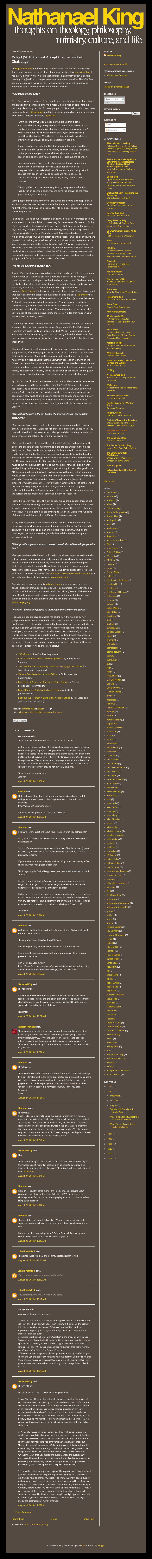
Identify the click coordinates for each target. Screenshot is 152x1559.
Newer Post (18, 1519)
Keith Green (112, 787)
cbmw (109, 568)
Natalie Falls (112, 859)
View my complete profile (116, 64)
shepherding (112, 975)
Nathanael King (25, 984)
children (110, 576)
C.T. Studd (111, 560)
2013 (110, 1134)
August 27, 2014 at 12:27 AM (32, 817)
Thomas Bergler (114, 1027)
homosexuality (114, 720)
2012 (110, 1139)
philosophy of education (118, 903)
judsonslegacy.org (21, 602)
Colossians (112, 596)
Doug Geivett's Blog (116, 221)
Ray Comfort (113, 931)
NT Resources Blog (116, 375)
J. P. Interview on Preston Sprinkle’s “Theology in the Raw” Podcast (121, 322)
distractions (112, 628)
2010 (110, 1149)
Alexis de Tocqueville (116, 512)
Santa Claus (112, 963)
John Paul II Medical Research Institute (70, 573)
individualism (113, 748)
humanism (111, 732)
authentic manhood (116, 540)
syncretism (112, 1011)
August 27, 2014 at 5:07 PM (31, 1176)
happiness (111, 700)
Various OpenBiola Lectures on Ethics (37, 674)
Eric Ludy (111, 644)
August (114, 1105)
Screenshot (29, 1172)
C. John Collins (113, 552)
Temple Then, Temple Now (118, 307)
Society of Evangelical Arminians (122, 420)
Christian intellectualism (118, 580)
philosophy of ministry (117, 907)
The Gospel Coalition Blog (119, 445)
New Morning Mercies (117, 871)
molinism (111, 847)
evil (108, 664)
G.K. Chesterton (114, 680)
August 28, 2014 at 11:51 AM (32, 1299)
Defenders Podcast (116, 203)
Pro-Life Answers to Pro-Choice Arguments (40, 658)
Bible (109, 544)
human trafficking (115, 728)
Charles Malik (113, 572)
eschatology (112, 648)
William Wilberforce (116, 1058)
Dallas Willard (113, 608)
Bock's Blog (112, 177)
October (114, 1101)
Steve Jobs (112, 999)
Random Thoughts (27, 1027)
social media (40, 712)
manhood (111, 803)
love (109, 799)
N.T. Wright (112, 855)
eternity (110, 656)
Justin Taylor (112, 330)
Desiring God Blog (115, 213)
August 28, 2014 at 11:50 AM (32, 1260)
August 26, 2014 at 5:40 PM (31, 781)
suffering (111, 1003)
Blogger (101, 1545)
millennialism (113, 839)
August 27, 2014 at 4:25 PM (31, 1140)
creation (110, 600)
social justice (113, 983)
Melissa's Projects (115, 353)
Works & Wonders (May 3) (119, 198)
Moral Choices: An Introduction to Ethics (39, 690)
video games (113, 1047)
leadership (111, 795)
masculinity (112, 815)
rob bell (110, 943)
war (108, 1051)
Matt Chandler (113, 819)
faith (109, 668)
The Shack (111, 1015)
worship (110, 1063)
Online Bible (112, 102)
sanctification (113, 959)
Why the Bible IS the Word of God (122, 292)
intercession (112, 752)
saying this (50, 116)
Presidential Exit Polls (116, 398)
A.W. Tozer (111, 492)
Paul (109, 891)
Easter (110, 636)
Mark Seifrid (112, 807)
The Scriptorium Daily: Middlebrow (117, 454)
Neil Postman (113, 867)
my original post (83, 72)
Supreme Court (114, 1007)
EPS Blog (111, 248)
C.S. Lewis (111, 556)
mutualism (112, 851)
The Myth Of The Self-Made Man (121, 300)
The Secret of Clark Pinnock (119, 415)
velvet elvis (112, 1043)
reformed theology (116, 935)
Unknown (22, 828)
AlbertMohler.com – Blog (118, 143)
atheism (110, 532)
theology (111, 1019)
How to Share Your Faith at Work (121, 448)
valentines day (113, 1035)
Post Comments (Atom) (36, 1525)
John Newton (113, 771)
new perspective (114, 875)
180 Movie (23, 654)
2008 (110, 1158)
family (109, 672)
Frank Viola (112, 289)
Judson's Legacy (53, 584)
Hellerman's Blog (115, 297)
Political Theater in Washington (120, 236)
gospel (110, 696)
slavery (110, 979)
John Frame (112, 764)
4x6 (83, 1545)
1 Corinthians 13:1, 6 (116, 366)
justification (112, 784)
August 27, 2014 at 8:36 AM (31, 974)
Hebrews (111, 704)
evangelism (112, 660)
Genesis (110, 684)
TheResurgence (114, 466)
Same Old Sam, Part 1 (116, 441)
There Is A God (114, 1023)
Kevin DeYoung (114, 791)
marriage (111, 811)
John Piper (111, 775)
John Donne (112, 759)
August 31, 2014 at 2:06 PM (31, 1505)
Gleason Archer (114, 692)
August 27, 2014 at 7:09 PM (31, 1205)
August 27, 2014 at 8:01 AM (31, 915)
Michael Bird (112, 827)
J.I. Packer (111, 755)
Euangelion (112, 261)
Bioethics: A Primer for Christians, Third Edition (43, 682)
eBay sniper (109, 481)
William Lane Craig (115, 1055)
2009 (110, 1154)
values (110, 1039)
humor (110, 736)
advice (110, 504)
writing (110, 1067)
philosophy (112, 899)
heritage (110, 712)
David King (111, 616)
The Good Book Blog (116, 438)
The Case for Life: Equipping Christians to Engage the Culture (50, 666)
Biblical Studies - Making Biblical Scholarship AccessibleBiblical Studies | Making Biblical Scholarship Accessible (121, 163)
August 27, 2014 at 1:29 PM (31, 1052)
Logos (120, 102)
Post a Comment (23, 1512)
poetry (110, 911)
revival (110, 939)
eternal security (114, 652)
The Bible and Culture (117, 431)
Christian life (112, 584)
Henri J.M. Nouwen (115, 708)
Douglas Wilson (114, 632)
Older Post (89, 1519)
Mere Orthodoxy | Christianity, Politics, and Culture (121, 362)
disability (111, 624)
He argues (82, 295)
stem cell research (54, 712)
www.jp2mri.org (59, 577)
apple (109, 524)
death (109, 620)
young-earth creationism (118, 1070)
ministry (110, 843)
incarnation (112, 744)
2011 (110, 1144)
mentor (110, 823)
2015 (110, 1086)
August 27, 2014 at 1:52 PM (31, 1098)
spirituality (111, 991)
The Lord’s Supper (115, 274)
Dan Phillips (112, 612)
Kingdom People (114, 343)
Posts (110, 124)
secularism (112, 967)
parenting (111, 887)
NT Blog (110, 370)
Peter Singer (28, 291)
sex (108, 971)
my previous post (23, 68)
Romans (110, 951)
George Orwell (113, 688)
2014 (110, 1091)
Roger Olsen (112, 947)
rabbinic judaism (114, 927)
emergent (111, 640)
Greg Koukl (37, 112)
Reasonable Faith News (118, 396)
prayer (110, 919)
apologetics (112, 520)
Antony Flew (113, 516)
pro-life (31, 712)
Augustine (111, 536)
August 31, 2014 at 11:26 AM (32, 1371)
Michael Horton (114, 831)
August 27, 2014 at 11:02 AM (32, 1016)
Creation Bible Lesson (116, 356)
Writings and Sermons (117, 75)
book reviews (113, 548)
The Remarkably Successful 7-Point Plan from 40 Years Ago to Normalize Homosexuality (121, 335)
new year (111, 879)
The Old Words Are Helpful (119, 243)
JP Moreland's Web (116, 316)
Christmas (111, 588)
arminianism (112, 528)
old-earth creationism (117, 883)
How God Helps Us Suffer (118, 216)
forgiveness (112, 676)
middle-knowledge (115, 835)
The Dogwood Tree (115, 433)
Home (54, 1519)
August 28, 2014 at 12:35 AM (32, 1241)
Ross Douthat (113, 955)
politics (110, 915)
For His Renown (114, 272)
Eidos (109, 241)
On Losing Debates (115, 408)
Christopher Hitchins (116, 592)
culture (110, 604)
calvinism (111, 564)
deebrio (21, 792)
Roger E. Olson (114, 413)
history (110, 716)
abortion (23, 712)
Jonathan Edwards (115, 779)
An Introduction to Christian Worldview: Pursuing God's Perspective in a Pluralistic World (121, 254)
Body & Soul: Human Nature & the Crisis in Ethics (44, 698)
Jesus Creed (112, 304)
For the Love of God (116, 279)
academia (111, 500)
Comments (112, 130)
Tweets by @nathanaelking (116, 87)
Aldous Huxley (113, 508)
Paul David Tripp (114, 895)
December (115, 1096)
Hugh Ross (112, 724)
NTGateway (112, 385)
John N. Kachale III (26, 1251)
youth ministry (113, 1074)
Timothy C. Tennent (116, 1031)
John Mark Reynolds (116, 312)
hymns (110, 740)
